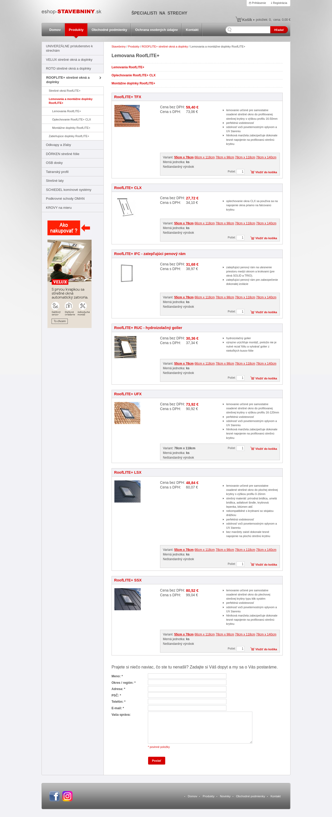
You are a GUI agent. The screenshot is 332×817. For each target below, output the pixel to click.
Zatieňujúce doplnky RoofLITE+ (69, 136)
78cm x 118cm (245, 157)
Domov (55, 30)
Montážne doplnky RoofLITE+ (71, 127)
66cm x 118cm (205, 157)
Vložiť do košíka (266, 172)
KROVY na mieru (59, 208)
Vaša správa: (121, 714)
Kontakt (192, 30)
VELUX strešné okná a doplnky (69, 60)
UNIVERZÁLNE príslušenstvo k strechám (69, 48)
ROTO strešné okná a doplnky (68, 68)
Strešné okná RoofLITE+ (64, 90)
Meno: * (117, 676)
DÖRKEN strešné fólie (62, 154)
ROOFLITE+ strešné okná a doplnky (67, 80)
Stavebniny (119, 46)
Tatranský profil (57, 172)
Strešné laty (55, 181)
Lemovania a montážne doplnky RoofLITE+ (71, 100)
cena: (281, 20)
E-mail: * (118, 708)
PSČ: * (116, 695)
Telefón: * (119, 702)
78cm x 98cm (225, 157)
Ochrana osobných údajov (156, 30)
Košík (247, 20)
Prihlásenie (259, 2)
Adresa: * (118, 689)
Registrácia (280, 2)
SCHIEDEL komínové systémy (68, 190)
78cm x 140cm (266, 157)
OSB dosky (54, 163)
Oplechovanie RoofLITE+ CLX (71, 119)
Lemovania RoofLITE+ (66, 111)
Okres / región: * (124, 683)
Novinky (225, 796)
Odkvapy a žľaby (58, 145)
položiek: (263, 20)
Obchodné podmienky (109, 30)
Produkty (76, 30)
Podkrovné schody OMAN (65, 198)
